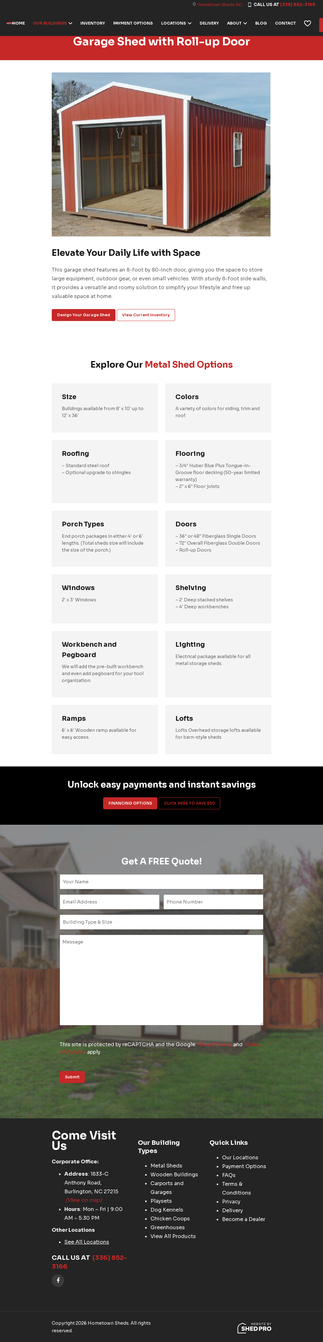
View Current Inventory (146, 315)
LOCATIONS (176, 22)
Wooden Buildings (174, 1175)
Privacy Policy (214, 1044)
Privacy (231, 1202)
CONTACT (288, 22)
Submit (72, 1077)
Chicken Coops (170, 1219)
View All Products (173, 1236)
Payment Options (244, 1166)
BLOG (263, 22)
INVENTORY (95, 22)
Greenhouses (167, 1227)
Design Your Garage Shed (83, 315)
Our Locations (240, 1158)
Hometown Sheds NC (219, 4)
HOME (21, 22)
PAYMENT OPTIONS (136, 22)
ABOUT (237, 22)
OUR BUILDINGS (52, 22)
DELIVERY (211, 22)
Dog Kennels (166, 1210)
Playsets (161, 1201)
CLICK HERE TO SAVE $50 (189, 803)
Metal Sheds (166, 1166)
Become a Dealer (243, 1219)
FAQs (229, 1175)
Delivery (232, 1210)
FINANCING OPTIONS (130, 803)
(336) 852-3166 (297, 4)
